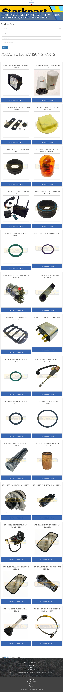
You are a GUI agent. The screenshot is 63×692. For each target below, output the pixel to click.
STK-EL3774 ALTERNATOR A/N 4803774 (15, 485)
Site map (31, 683)
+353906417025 (32, 665)
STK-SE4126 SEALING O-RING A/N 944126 (15, 360)
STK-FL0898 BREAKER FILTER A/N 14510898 (15, 444)
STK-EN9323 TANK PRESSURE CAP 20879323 (47, 108)
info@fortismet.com (33, 669)
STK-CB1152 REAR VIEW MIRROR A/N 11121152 (47, 526)
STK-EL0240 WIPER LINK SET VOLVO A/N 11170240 (16, 108)
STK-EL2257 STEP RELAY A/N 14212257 (47, 317)
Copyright (31, 686)
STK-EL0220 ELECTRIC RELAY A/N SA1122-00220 (15, 526)
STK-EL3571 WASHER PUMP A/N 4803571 (47, 485)
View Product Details (16, 100)
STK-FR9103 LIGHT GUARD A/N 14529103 (16, 318)
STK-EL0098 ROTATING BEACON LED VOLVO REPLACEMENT (47, 150)
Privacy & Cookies (31, 681)
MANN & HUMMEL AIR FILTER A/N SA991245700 (47, 444)
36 (8, 657)
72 (10, 657)
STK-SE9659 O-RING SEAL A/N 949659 (47, 233)
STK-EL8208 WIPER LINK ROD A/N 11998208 (47, 276)
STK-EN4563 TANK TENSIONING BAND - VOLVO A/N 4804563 (47, 610)
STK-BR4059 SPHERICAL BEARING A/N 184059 (16, 150)
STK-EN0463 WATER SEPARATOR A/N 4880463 (16, 276)
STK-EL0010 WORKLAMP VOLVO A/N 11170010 (16, 66)
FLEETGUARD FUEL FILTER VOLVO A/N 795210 (47, 66)
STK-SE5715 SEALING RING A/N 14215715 (16, 234)
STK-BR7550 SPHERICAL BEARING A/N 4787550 (47, 192)
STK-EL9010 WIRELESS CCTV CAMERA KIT (16, 192)
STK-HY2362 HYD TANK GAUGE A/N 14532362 (15, 610)
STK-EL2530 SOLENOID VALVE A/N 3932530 (47, 360)
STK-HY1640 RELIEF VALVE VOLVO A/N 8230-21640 (47, 568)
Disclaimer (31, 679)
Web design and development (28, 689)
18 (5, 657)
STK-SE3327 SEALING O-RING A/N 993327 (47, 402)
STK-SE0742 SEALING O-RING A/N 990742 (15, 402)
